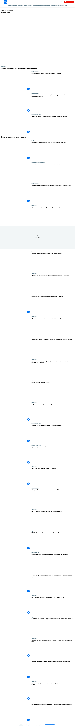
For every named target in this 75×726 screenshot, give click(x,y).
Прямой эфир (69, 1)
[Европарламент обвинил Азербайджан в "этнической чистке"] (52, 605)
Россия (30, 5)
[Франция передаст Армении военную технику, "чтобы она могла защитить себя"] (52, 648)
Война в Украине (12, 5)
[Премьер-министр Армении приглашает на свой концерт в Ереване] (52, 326)
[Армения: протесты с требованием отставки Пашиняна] (52, 434)
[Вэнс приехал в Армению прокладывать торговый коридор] (52, 305)
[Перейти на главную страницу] (5, 2)
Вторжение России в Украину (41, 5)
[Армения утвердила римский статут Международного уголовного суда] (52, 670)
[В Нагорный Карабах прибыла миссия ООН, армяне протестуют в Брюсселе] (52, 713)
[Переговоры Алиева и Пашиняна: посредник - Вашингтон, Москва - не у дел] (52, 348)
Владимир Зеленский (57, 5)
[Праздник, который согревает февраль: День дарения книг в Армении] (52, 283)
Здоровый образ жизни (38, 162)
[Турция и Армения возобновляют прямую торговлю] (37, 68)
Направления (35, 251)
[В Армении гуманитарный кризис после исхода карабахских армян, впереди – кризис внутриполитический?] (52, 627)
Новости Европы (36, 114)
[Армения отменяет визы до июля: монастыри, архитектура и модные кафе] (52, 262)
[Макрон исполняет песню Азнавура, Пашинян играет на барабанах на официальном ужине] (52, 103)
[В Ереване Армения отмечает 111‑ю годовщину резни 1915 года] (52, 151)
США (65, 5)
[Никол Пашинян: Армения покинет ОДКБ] (52, 391)
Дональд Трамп (22, 5)
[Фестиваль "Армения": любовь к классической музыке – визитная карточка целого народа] (52, 584)
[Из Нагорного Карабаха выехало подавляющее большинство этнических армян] (52, 691)
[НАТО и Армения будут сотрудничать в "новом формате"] (52, 520)
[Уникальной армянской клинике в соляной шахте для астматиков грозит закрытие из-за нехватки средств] (52, 194)
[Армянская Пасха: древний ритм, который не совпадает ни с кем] (52, 215)
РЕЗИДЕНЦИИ (35, 552)
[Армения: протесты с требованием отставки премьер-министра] (52, 455)
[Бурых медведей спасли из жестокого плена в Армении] (52, 82)
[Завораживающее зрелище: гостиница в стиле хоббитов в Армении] (52, 562)
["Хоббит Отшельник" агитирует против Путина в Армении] (52, 541)
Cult (32, 574)
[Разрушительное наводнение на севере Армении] (52, 412)
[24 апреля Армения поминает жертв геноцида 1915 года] (52, 498)
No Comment (35, 71)
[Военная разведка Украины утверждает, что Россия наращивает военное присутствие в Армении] (52, 369)
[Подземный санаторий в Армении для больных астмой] (52, 172)
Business (3, 66)
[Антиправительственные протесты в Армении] (52, 477)
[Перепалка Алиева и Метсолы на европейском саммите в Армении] (52, 125)
